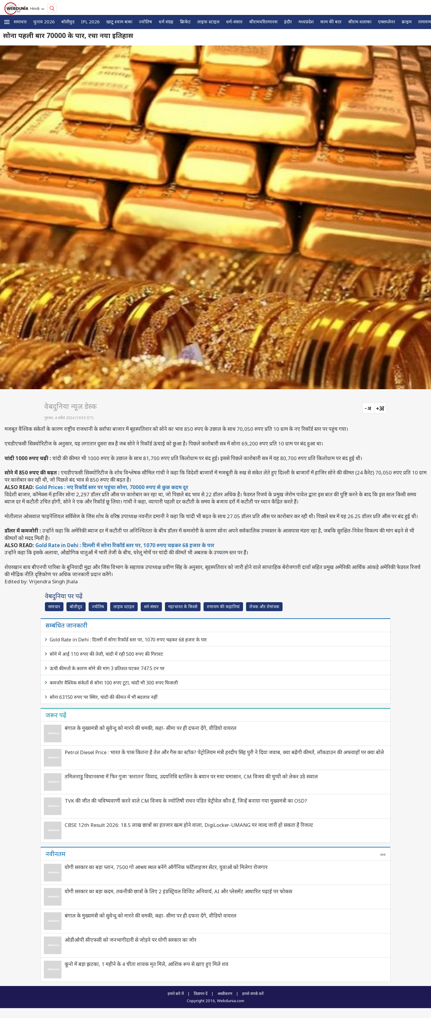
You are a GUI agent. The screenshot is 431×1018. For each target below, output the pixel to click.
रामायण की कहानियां (223, 606)
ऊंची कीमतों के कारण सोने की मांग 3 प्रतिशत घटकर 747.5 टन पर (107, 668)
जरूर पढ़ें (55, 715)
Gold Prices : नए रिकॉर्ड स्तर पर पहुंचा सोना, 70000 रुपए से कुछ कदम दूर (111, 487)
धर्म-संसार (234, 22)
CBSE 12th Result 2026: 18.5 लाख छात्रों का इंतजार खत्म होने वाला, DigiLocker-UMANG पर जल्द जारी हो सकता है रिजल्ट (189, 824)
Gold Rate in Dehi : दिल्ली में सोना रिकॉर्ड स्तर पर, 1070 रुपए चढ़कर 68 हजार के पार (124, 545)
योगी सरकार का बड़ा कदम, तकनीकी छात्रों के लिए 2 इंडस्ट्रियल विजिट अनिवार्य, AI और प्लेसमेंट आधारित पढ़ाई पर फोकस (178, 891)
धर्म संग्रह (166, 22)
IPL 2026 (90, 22)
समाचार (20, 22)
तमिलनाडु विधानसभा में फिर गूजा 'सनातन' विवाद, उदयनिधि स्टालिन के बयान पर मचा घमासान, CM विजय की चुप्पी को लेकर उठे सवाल (191, 776)
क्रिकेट (185, 22)
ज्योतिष (145, 22)
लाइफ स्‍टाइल (208, 22)
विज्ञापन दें (200, 993)
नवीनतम (55, 854)
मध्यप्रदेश (306, 22)
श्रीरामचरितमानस (263, 22)
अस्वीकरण (224, 993)
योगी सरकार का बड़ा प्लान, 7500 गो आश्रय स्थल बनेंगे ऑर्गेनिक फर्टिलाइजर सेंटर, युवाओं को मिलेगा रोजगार (166, 867)
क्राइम (407, 22)
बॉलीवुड (68, 22)
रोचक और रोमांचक (264, 606)
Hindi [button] (35, 8)
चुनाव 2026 (44, 22)
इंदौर (288, 22)
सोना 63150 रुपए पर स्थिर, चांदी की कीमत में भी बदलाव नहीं (103, 697)
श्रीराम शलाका (359, 22)
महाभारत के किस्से (182, 606)
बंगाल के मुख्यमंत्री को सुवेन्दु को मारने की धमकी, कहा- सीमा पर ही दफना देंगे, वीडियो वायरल (150, 728)
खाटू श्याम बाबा (119, 22)
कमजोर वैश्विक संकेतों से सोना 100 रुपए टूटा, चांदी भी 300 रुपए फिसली (114, 682)
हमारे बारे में (176, 993)
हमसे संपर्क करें (253, 993)
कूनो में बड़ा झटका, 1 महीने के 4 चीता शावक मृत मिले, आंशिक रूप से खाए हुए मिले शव (146, 964)
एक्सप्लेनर (386, 22)
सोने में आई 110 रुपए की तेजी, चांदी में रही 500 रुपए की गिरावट (106, 654)
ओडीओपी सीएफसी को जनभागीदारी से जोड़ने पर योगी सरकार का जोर (130, 939)
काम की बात (331, 22)
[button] (7, 22)
